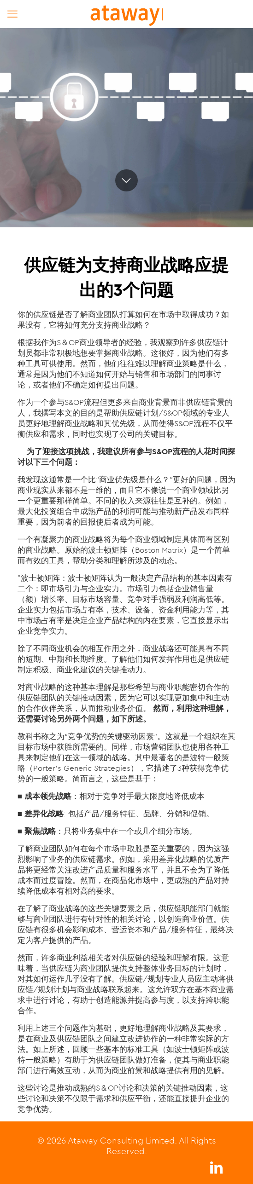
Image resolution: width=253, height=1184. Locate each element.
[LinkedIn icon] (216, 1170)
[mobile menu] (12, 14)
